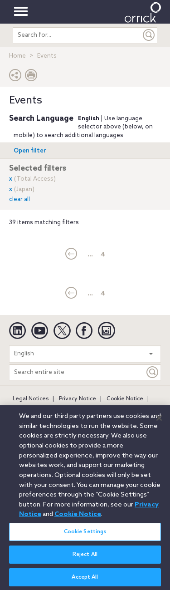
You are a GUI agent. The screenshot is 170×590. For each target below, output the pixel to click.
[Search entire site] (77, 372)
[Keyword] (153, 372)
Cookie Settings (85, 536)
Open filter (30, 151)
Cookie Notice (125, 399)
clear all (19, 199)
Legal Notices (31, 399)
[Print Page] (31, 77)
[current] (71, 255)
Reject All (85, 559)
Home (17, 56)
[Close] (159, 423)
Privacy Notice (77, 399)
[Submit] (149, 35)
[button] (15, 77)
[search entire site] (77, 35)
